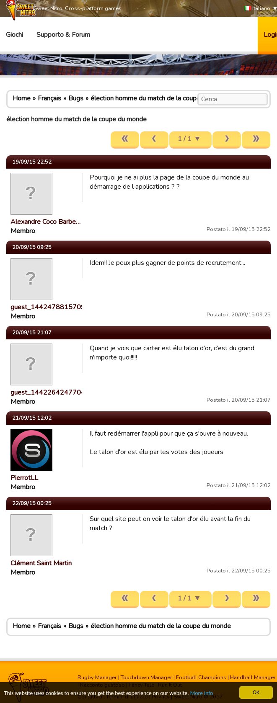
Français (49, 98)
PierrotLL (24, 477)
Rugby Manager (97, 677)
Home (22, 98)
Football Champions (201, 677)
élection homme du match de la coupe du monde (161, 98)
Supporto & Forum (63, 34)
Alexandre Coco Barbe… (45, 221)
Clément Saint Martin (41, 563)
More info (201, 693)
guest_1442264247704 (47, 392)
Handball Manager (253, 677)
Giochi (14, 34)
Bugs (75, 98)
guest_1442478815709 (47, 307)
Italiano (257, 9)
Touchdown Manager (146, 677)
